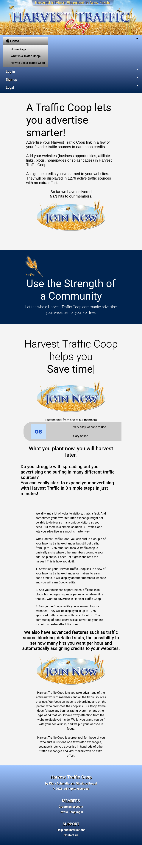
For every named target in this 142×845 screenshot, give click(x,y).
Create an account (71, 806)
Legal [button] (10, 87)
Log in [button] (10, 71)
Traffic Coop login (71, 812)
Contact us (71, 835)
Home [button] (12, 41)
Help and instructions (71, 830)
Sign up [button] (11, 79)
